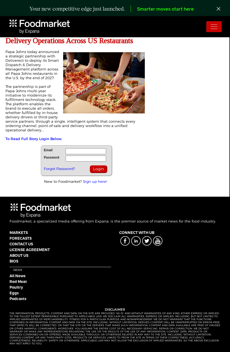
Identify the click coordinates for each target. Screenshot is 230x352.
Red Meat (18, 281)
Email (48, 150)
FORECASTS (21, 238)
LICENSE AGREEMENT (30, 250)
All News (18, 276)
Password (51, 157)
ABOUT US (19, 255)
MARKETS (19, 232)
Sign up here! (95, 181)
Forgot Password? (59, 168)
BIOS (14, 261)
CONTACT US (21, 244)
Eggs (14, 293)
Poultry (16, 287)
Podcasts (18, 299)
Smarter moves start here (165, 9)
